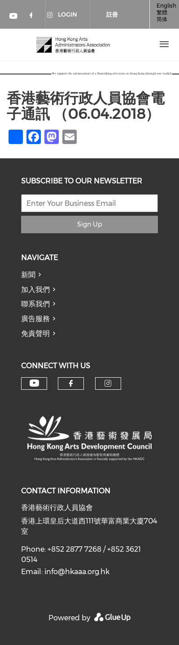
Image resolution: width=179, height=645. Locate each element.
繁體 (162, 12)
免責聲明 (35, 333)
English (166, 5)
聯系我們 (35, 304)
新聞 (28, 274)
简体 (162, 19)
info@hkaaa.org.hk (76, 571)
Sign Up (89, 224)
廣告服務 (35, 318)
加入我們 (35, 289)
